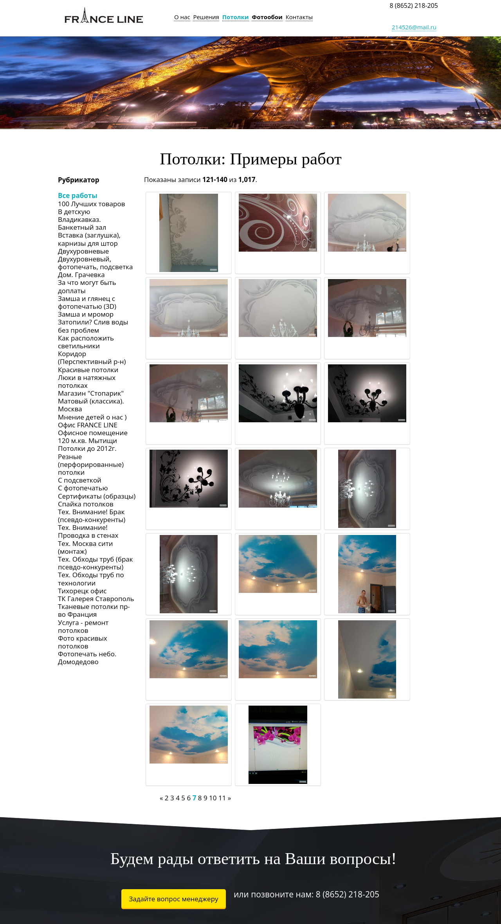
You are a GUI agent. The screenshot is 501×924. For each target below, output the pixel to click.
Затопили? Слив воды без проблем (93, 325)
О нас (182, 17)
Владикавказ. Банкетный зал (82, 223)
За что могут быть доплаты (87, 286)
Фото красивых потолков (82, 642)
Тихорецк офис (82, 590)
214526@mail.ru (414, 27)
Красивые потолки (88, 369)
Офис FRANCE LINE (87, 424)
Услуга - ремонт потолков (83, 626)
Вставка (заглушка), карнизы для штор (89, 239)
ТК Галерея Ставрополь (96, 598)
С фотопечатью (83, 487)
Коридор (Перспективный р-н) (92, 357)
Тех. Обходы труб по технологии (91, 578)
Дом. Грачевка (81, 274)
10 (212, 797)
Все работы (77, 195)
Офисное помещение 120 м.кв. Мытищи (93, 436)
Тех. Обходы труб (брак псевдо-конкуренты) (95, 563)
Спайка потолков (86, 503)
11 (222, 797)
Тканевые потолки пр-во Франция (94, 610)
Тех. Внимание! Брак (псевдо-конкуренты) (91, 515)
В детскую (74, 211)
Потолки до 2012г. (87, 448)
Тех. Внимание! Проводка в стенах (88, 531)
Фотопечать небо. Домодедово (87, 657)
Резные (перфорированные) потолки (91, 464)
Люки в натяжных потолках (86, 381)
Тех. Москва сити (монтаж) (85, 547)
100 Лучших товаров (91, 203)
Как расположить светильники (86, 341)
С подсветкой (79, 480)
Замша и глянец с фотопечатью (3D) (87, 302)
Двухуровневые (83, 251)
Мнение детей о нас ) (92, 416)
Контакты (299, 17)
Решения (206, 17)
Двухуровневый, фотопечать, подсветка (95, 262)
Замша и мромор (86, 314)
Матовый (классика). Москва (91, 404)
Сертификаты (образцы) (96, 496)
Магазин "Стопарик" (91, 393)
